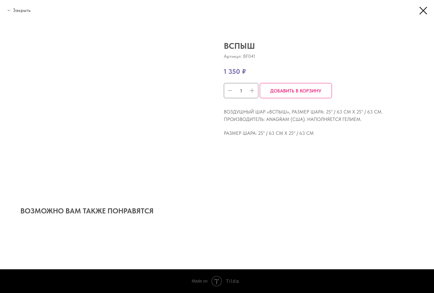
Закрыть (22, 10)
